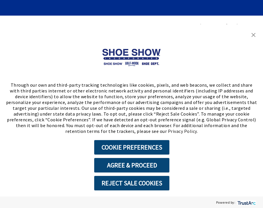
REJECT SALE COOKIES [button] (131, 183)
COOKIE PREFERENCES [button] (131, 147)
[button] (253, 34)
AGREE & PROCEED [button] (132, 165)
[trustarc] (246, 202)
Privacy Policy (182, 131)
